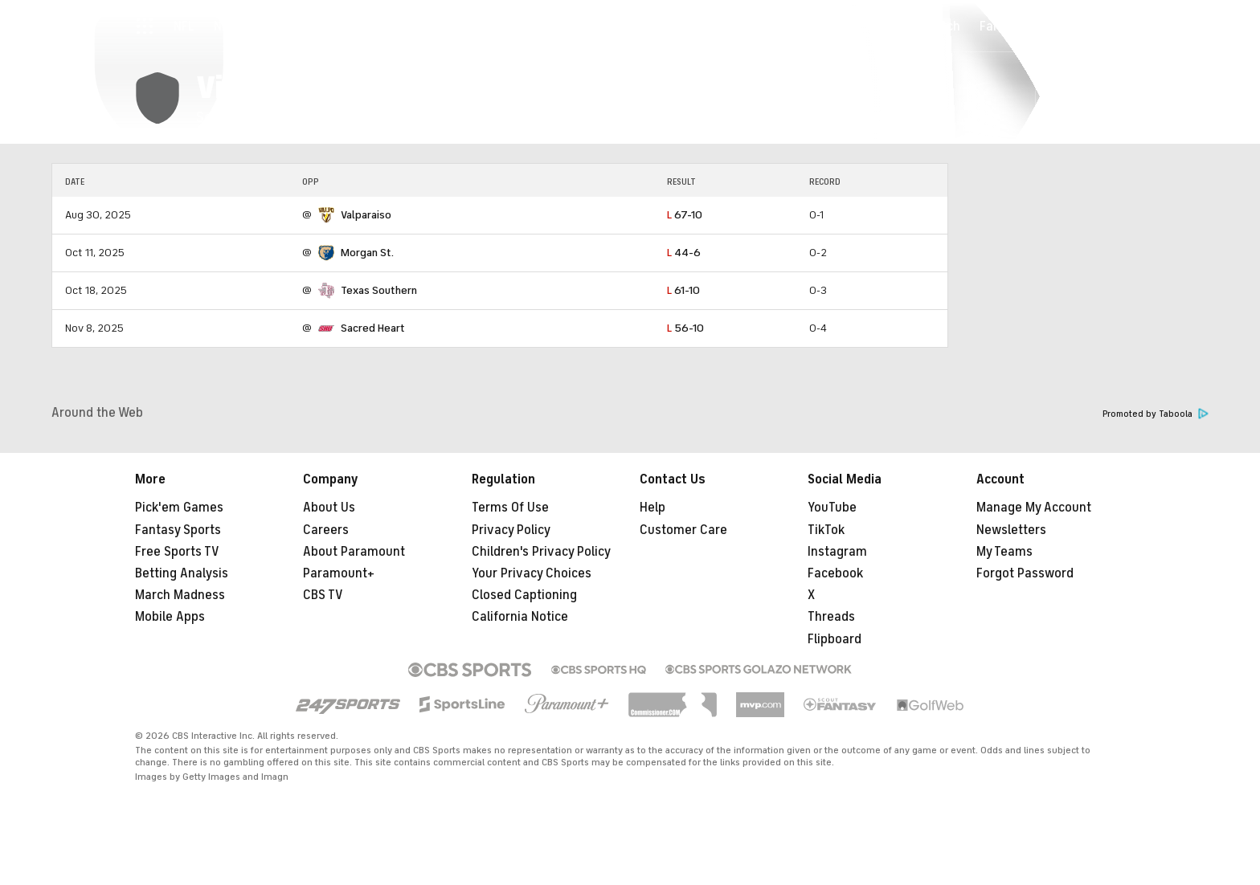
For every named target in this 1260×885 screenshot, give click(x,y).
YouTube (832, 508)
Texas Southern (379, 290)
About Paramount (354, 552)
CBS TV (323, 595)
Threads (831, 617)
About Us (329, 508)
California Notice (520, 617)
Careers (326, 530)
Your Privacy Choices (531, 573)
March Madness (180, 595)
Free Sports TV (177, 552)
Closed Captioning (524, 595)
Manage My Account (1033, 508)
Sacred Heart (373, 328)
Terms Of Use (510, 508)
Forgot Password (1025, 573)
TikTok (826, 530)
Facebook (835, 573)
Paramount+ (338, 573)
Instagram (837, 552)
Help (652, 508)
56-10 (685, 328)
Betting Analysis (181, 573)
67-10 (684, 215)
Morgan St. (367, 252)
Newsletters (1011, 530)
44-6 (684, 252)
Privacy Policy (511, 530)
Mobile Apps (170, 617)
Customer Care (683, 530)
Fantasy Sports (178, 530)
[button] (1056, 98)
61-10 (683, 290)
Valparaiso (366, 215)
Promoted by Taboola (1155, 414)
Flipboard (834, 639)
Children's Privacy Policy (541, 552)
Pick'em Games (179, 508)
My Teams (1004, 552)
